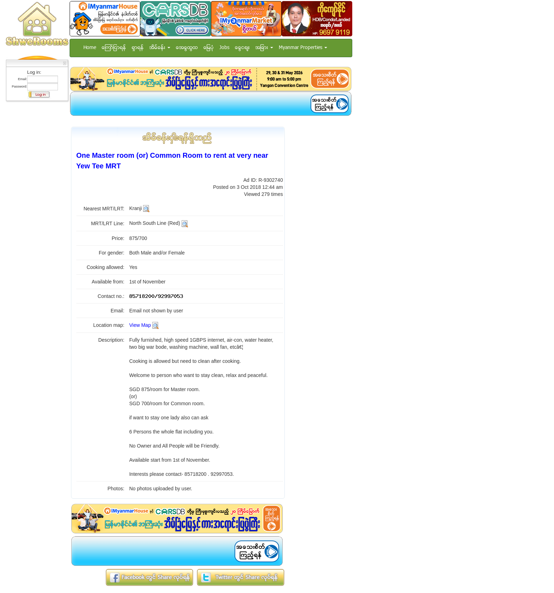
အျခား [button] (264, 48)
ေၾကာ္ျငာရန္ (114, 48)
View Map (140, 325)
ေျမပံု (209, 48)
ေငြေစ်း (242, 48)
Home (89, 48)
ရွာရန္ (138, 48)
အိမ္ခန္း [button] (159, 48)
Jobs (224, 48)
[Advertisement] (35, 210)
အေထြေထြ (187, 48)
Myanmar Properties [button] (303, 48)
